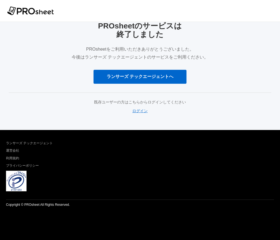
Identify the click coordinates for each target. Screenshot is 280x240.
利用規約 (12, 158)
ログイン (140, 111)
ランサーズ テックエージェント (29, 143)
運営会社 (12, 150)
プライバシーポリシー (22, 165)
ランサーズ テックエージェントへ (140, 76)
